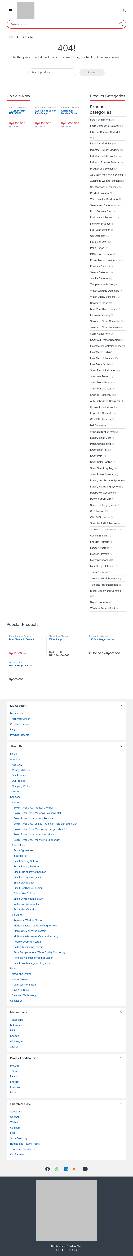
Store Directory (18, 1138)
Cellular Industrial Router (103, 407)
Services (15, 791)
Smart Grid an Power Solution (30, 871)
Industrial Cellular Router (103, 156)
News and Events (21, 973)
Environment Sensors (45, 107)
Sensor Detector (99, 272)
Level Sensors (98, 241)
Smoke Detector (99, 278)
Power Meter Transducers (105, 260)
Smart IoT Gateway (100, 394)
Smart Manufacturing (25, 909)
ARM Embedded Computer (105, 401)
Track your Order (20, 718)
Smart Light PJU (99, 449)
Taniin (13, 1070)
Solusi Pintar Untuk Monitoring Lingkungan (37, 839)
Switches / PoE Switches (104, 578)
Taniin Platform (98, 572)
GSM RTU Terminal (100, 419)
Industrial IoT (21, 855)
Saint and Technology (24, 995)
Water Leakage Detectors (104, 290)
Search (121, 24)
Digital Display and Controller (106, 590)
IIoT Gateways (98, 425)
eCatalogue (16, 1041)
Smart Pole (96, 455)
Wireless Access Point (102, 608)
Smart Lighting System (102, 431)
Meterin (14, 1065)
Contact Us (16, 1000)
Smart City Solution (24, 882)
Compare (15, 1127)
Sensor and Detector (102, 205)
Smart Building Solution (26, 861)
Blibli (12, 1030)
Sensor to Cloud (99, 302)
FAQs (13, 729)
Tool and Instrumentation (104, 584)
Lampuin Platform (99, 547)
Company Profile (21, 786)
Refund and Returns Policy (25, 1143)
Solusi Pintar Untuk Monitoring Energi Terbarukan (41, 829)
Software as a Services (103, 529)
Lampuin (14, 1076)
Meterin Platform (99, 559)
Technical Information (24, 984)
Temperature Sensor (101, 284)
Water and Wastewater (26, 904)
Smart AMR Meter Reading (105, 339)
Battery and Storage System (106, 480)
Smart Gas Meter (99, 376)
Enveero (15, 1087)
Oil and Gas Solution (25, 893)
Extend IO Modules (101, 143)
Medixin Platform (99, 553)
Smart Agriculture (23, 850)
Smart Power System (101, 474)
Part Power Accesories (103, 492)
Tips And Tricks (20, 989)
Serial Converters (17, 107)
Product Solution (99, 193)
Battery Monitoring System (105, 486)
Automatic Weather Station (105, 180)
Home (10, 36)
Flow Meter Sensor (101, 223)
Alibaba (14, 1046)
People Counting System (27, 941)
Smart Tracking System (103, 505)
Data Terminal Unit (100, 119)
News (13, 968)
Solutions (15, 796)
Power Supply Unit (100, 498)
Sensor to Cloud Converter (105, 321)
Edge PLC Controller (101, 413)
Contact (14, 1116)
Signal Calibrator (99, 602)
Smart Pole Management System (32, 963)
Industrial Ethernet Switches (105, 162)
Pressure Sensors (100, 266)
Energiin (14, 1081)
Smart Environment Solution (29, 898)
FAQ (12, 1132)
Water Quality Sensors (102, 296)
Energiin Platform (99, 541)
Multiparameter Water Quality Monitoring (36, 936)
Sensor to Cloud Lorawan (104, 327)
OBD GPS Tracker (100, 517)
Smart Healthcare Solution (28, 887)
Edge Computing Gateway (104, 125)
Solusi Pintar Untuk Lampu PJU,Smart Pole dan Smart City (45, 823)
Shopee (14, 1035)
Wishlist (14, 1122)
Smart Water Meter (100, 388)
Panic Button (97, 247)
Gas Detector (97, 235)
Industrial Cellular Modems (104, 149)
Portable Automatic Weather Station (33, 957)
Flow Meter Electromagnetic (105, 345)
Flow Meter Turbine (101, 351)
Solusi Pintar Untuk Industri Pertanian (34, 818)
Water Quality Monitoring (104, 199)
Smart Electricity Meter (102, 370)
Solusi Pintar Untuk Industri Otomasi (33, 807)
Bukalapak (16, 1025)
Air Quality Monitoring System (106, 174)
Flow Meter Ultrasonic (102, 358)
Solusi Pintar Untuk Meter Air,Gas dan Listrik (38, 812)
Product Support (19, 734)
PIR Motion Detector (101, 254)
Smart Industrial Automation (28, 877)
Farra (13, 1092)
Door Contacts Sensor (102, 211)
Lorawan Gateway (100, 315)
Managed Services (22, 770)
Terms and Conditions (22, 1149)
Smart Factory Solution (26, 866)
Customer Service (20, 724)
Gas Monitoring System (103, 186)
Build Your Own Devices (103, 309)
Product (16, 802)
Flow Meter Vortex (100, 364)
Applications (18, 845)
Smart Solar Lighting (101, 461)
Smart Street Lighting (101, 468)
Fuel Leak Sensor (100, 229)
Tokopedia (16, 1019)
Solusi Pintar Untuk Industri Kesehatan (34, 834)
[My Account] (124, 10)
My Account (17, 713)
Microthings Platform (101, 566)
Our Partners (19, 775)
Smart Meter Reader (101, 382)
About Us (15, 759)
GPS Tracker (97, 511)
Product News (20, 979)
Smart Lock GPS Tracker (104, 523)
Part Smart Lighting (100, 443)
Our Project (18, 780)
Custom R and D (99, 535)
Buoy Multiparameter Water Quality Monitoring (39, 952)
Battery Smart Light (100, 437)
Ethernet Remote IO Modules (106, 132)
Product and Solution (102, 168)
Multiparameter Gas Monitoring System (35, 925)
